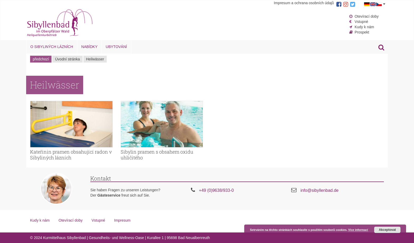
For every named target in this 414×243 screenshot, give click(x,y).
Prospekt (362, 32)
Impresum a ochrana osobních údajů (304, 3)
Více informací (358, 229)
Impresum (122, 220)
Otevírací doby (367, 16)
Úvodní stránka (67, 59)
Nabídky (89, 47)
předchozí (41, 59)
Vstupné (361, 22)
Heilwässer (95, 59)
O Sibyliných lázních (51, 47)
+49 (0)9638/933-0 (216, 190)
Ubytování (116, 47)
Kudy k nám (364, 27)
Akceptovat (387, 230)
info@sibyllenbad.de (319, 190)
